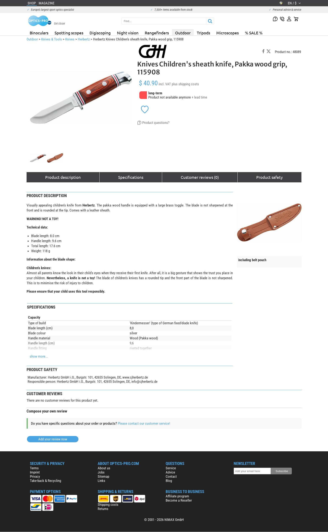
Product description (63, 177)
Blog (169, 481)
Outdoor (183, 32)
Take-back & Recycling (45, 481)
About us (104, 468)
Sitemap (103, 476)
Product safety (269, 177)
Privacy (35, 476)
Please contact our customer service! (144, 423)
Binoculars (39, 32)
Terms (34, 468)
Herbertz (84, 39)
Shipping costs (108, 504)
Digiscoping (100, 32)
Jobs (101, 472)
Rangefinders (157, 32)
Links (101, 481)
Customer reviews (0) (200, 177)
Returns (103, 509)
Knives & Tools (51, 39)
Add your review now (52, 439)
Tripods (203, 32)
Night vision (127, 32)
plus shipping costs (185, 84)
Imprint (35, 472)
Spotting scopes (69, 32)
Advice (170, 472)
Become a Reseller (179, 500)
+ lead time (199, 97)
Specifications (130, 177)
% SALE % (254, 32)
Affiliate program (177, 496)
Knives (69, 39)
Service (171, 468)
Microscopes (227, 32)
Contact (171, 476)
